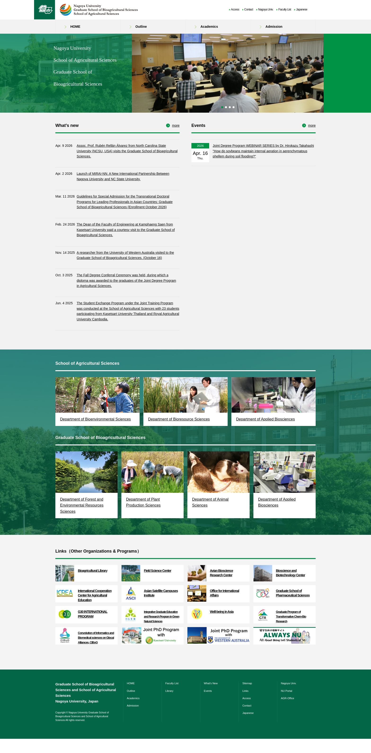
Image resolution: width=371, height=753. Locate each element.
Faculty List (284, 9)
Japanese (301, 9)
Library (169, 705)
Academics (209, 26)
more (176, 139)
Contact (248, 9)
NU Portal (286, 705)
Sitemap (247, 697)
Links (245, 705)
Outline (141, 26)
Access (235, 9)
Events (208, 705)
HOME (75, 26)
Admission (274, 26)
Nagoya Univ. (265, 9)
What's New (211, 697)
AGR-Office (287, 712)
